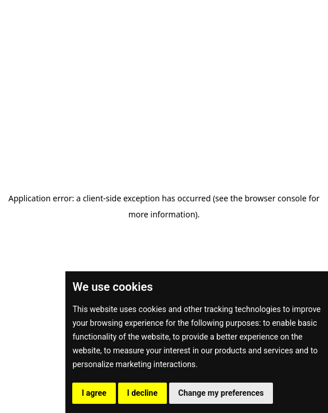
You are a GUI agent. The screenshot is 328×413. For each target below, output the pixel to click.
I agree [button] (93, 393)
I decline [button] (142, 393)
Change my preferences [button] (221, 393)
